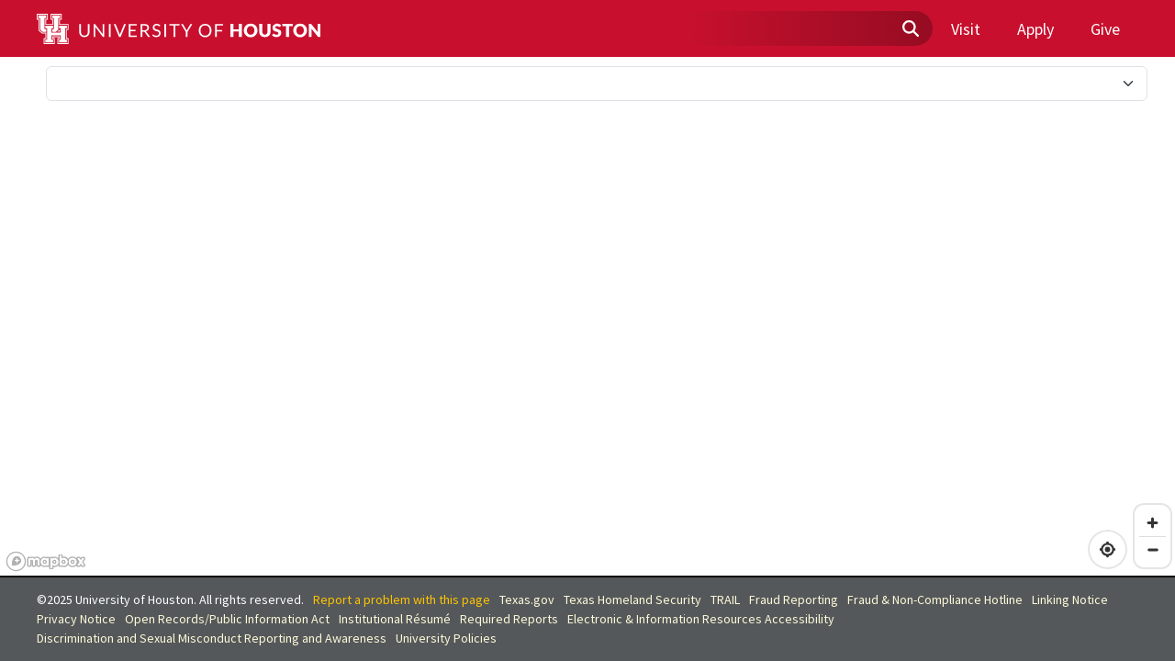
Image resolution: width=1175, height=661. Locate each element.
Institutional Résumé (395, 619)
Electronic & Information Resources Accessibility (700, 619)
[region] (587, 317)
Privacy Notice (76, 619)
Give (1105, 28)
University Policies (446, 638)
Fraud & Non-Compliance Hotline (935, 599)
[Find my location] (1107, 549)
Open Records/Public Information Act (227, 619)
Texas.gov (526, 599)
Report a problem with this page (401, 599)
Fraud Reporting (793, 599)
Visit (965, 28)
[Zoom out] (1152, 549)
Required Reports (509, 619)
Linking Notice (1070, 599)
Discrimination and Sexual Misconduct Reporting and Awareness (211, 638)
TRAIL (725, 599)
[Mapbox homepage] (46, 561)
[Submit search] (909, 29)
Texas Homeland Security (632, 599)
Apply (1035, 28)
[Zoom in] (1152, 523)
